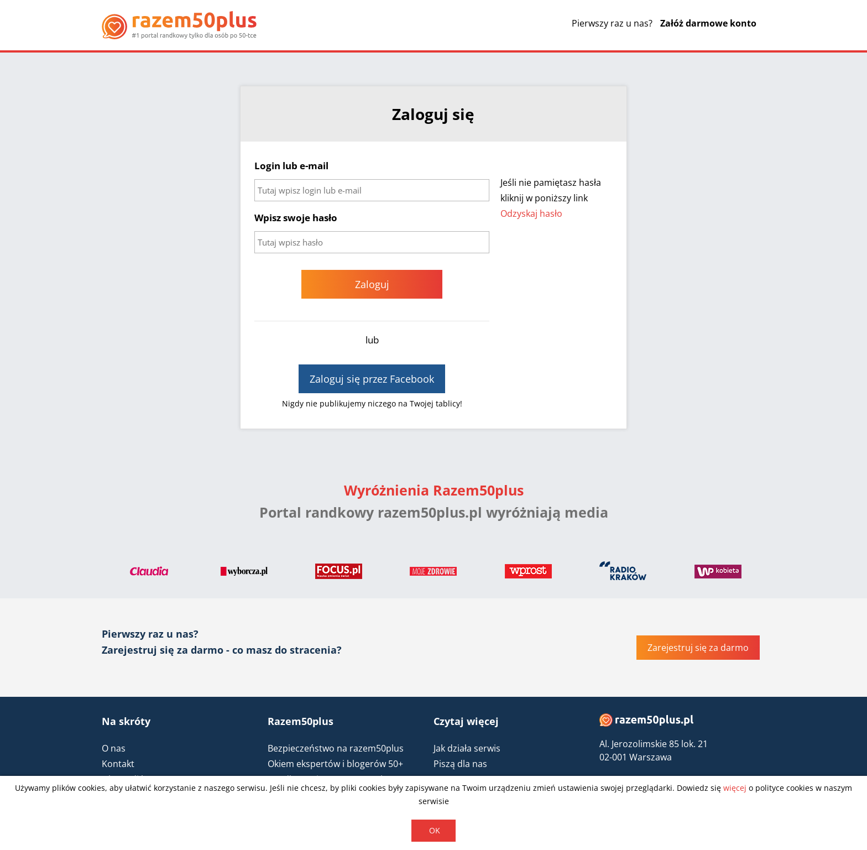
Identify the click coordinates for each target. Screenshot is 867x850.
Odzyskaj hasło (531, 213)
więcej (734, 788)
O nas (114, 748)
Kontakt (118, 764)
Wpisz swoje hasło (295, 217)
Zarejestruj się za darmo (698, 648)
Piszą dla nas (460, 764)
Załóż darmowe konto (708, 23)
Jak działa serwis (466, 748)
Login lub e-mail (291, 165)
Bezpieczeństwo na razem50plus (336, 748)
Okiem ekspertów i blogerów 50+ (335, 764)
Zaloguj (372, 284)
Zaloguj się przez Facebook (372, 378)
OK (434, 830)
